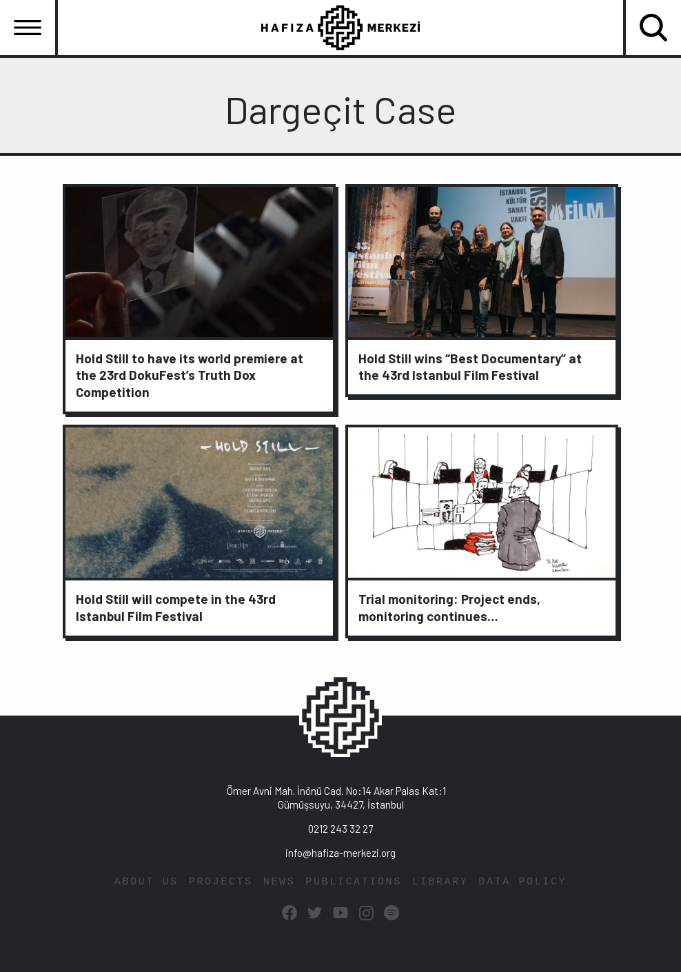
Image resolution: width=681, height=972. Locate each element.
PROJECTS (221, 882)
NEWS (279, 882)
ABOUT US (146, 882)
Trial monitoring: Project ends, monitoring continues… (449, 607)
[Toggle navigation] (27, 27)
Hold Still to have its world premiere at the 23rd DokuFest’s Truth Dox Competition (189, 375)
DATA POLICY (522, 882)
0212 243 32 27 (340, 828)
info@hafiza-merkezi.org (340, 853)
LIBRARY (440, 882)
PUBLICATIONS (353, 882)
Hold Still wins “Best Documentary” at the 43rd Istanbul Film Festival (470, 366)
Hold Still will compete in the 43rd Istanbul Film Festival (176, 607)
